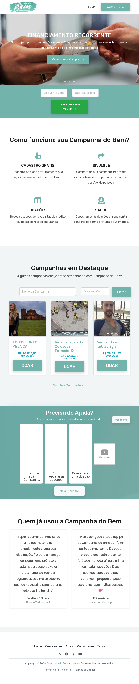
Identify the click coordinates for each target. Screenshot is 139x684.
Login (92, 6)
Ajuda (70, 646)
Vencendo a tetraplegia (107, 344)
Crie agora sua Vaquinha (69, 107)
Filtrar (122, 292)
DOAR (27, 365)
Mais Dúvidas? (69, 491)
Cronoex (76, 663)
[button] (65, 81)
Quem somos (53, 646)
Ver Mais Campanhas (69, 385)
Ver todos (121, 419)
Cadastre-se (115, 6)
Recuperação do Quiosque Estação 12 (69, 346)
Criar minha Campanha (68, 59)
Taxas (101, 646)
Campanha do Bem (57, 663)
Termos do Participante (57, 670)
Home (38, 646)
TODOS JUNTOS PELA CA (26, 344)
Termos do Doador (85, 670)
